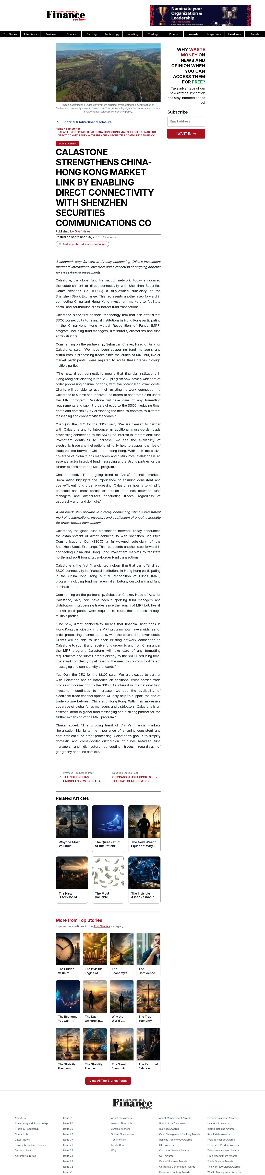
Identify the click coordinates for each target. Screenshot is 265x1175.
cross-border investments (80, 272)
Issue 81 (67, 1118)
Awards (193, 34)
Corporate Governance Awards (177, 1166)
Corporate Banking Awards (174, 1172)
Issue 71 (67, 1172)
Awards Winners (120, 1129)
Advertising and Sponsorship (31, 1123)
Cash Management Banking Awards (179, 1134)
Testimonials (118, 1139)
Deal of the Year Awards (173, 1161)
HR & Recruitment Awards (222, 1156)
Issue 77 (68, 1139)
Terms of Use (23, 1150)
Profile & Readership (27, 1129)
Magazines (214, 34)
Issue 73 (68, 1161)
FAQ (113, 1150)
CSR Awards (166, 1156)
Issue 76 (68, 1145)
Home (59, 128)
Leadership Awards (218, 1123)
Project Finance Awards (221, 1139)
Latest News (22, 1139)
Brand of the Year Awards (174, 1123)
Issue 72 (68, 1166)
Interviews (30, 34)
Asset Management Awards (175, 1118)
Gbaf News (82, 231)
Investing (132, 34)
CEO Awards (166, 1145)
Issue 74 (68, 1156)
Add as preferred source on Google (82, 244)
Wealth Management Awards (224, 1172)
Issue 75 (68, 1150)
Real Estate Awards (218, 1134)
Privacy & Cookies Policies (30, 1145)
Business (50, 34)
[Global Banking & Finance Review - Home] (66, 15)
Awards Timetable (121, 1123)
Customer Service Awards (174, 1150)
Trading (153, 34)
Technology (112, 34)
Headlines (234, 34)
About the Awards (121, 1118)
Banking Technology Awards (175, 1139)
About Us (20, 1118)
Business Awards (169, 1129)
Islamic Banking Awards (221, 1129)
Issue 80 (68, 1123)
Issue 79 (68, 1129)
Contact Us (21, 1134)
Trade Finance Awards (220, 1161)
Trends (254, 34)
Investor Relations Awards (222, 1118)
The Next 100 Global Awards (223, 1166)
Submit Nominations (122, 1134)
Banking (92, 34)
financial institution (139, 373)
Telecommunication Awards (223, 1150)
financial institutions (104, 320)
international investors (88, 267)
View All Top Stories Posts (108, 1080)
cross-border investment (80, 523)
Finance (71, 34)
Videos (173, 34)
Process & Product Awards (223, 1145)
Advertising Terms (25, 1156)
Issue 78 (68, 1134)
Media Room (118, 1145)
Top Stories (10, 34)
